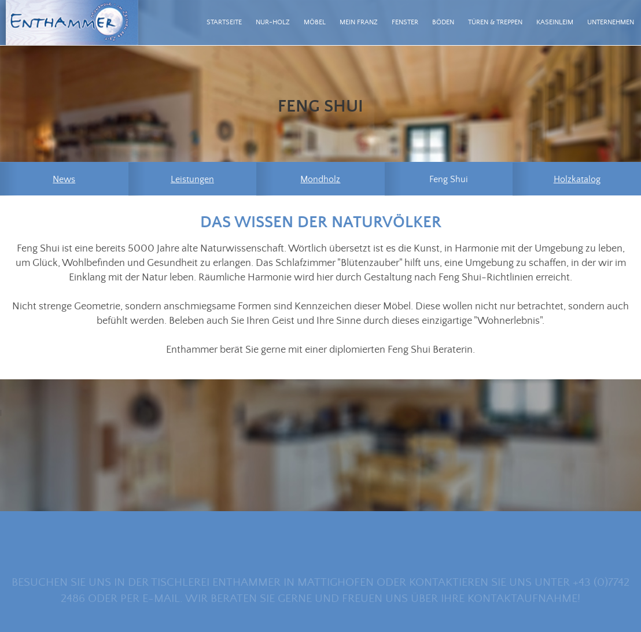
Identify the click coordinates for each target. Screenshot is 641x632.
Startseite (224, 22)
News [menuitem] (64, 180)
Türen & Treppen (495, 22)
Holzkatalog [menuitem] (577, 180)
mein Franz (359, 22)
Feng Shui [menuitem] (448, 180)
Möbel (315, 22)
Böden (443, 22)
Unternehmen (610, 22)
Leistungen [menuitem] (192, 180)
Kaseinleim (554, 22)
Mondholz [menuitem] (320, 180)
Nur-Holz (273, 22)
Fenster (405, 22)
